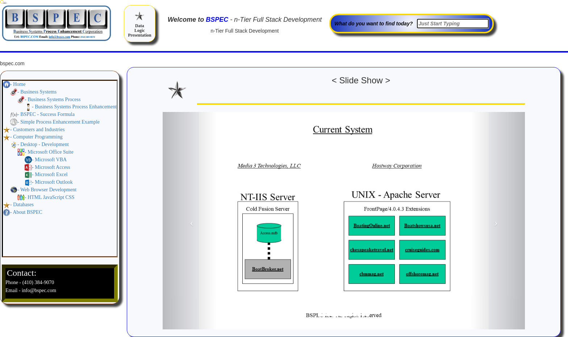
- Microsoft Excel (50, 174)
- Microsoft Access (51, 167)
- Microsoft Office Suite (49, 152)
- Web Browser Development (46, 189)
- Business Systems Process (52, 99)
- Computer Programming (36, 137)
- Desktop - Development (43, 144)
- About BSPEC (26, 212)
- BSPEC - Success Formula (46, 114)
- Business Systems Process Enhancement (74, 106)
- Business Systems (37, 92)
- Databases (22, 204)
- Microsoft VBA (49, 159)
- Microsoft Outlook (52, 182)
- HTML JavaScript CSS (50, 197)
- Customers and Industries (37, 129)
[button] (190, 220)
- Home (17, 84)
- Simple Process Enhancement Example (58, 122)
